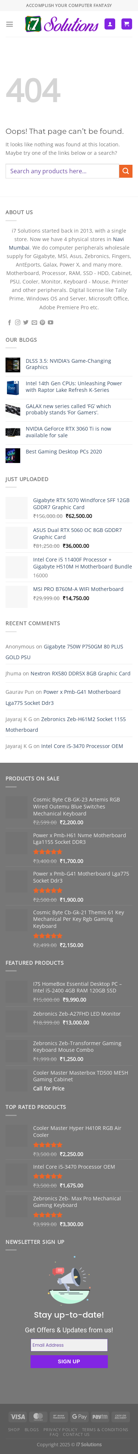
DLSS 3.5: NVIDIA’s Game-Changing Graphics (68, 364)
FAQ (54, 1434)
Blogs (32, 1429)
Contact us (76, 1434)
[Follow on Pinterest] (42, 323)
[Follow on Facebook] (10, 323)
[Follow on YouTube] (50, 323)
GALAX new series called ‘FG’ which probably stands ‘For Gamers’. (68, 409)
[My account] (110, 23)
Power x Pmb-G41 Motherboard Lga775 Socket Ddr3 (63, 697)
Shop (14, 1429)
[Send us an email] (34, 323)
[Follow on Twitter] (26, 323)
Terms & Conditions (105, 1429)
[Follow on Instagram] (18, 323)
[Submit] (125, 171)
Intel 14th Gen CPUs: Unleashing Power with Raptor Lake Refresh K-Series (74, 386)
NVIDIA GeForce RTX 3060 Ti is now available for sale (68, 431)
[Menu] (10, 23)
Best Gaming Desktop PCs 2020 (64, 451)
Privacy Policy (60, 1429)
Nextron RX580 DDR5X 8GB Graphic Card (81, 673)
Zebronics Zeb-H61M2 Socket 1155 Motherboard (66, 724)
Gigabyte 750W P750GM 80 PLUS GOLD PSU (64, 652)
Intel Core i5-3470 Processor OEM (82, 745)
